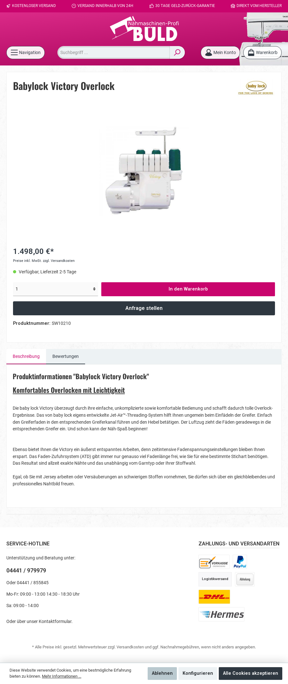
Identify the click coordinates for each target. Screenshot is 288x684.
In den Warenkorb (188, 289)
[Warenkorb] (262, 52)
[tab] (26, 356)
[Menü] (25, 52)
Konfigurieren (198, 673)
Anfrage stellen (144, 308)
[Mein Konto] (220, 52)
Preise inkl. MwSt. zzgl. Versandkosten (44, 261)
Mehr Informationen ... (61, 676)
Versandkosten (130, 647)
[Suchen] (177, 52)
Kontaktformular (55, 621)
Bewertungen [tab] (65, 356)
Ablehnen (162, 673)
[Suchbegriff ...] (113, 52)
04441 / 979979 (26, 570)
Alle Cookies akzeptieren (250, 673)
